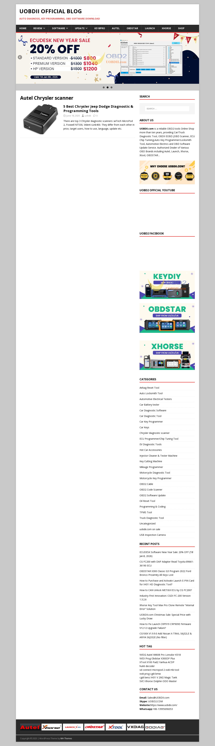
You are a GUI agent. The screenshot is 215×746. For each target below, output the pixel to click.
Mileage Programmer (151, 467)
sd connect (146, 669)
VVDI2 (143, 654)
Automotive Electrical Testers (156, 399)
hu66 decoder (147, 666)
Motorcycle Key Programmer (155, 478)
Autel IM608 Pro (156, 654)
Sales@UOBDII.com (158, 697)
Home (22, 28)
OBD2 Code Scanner (151, 489)
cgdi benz (145, 677)
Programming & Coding (152, 506)
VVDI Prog (145, 658)
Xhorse (166, 28)
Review (37, 28)
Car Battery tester (149, 404)
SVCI (142, 681)
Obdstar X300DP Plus (163, 658)
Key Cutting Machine (151, 461)
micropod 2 (158, 669)
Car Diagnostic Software (153, 410)
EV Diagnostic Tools (151, 444)
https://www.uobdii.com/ (163, 705)
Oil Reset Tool (147, 501)
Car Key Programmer (151, 421)
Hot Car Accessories (151, 449)
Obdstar (132, 28)
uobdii (88, 115)
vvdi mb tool (172, 669)
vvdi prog (145, 673)
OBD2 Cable (146, 484)
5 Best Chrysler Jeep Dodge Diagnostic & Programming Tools (98, 108)
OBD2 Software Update (153, 495)
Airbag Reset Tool (149, 387)
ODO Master (170, 681)
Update (80, 28)
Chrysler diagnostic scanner (155, 433)
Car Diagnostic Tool (150, 416)
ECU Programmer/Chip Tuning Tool (159, 438)
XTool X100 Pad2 (149, 662)
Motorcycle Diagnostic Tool (155, 472)
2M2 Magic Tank (168, 677)
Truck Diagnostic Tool (152, 517)
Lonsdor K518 (173, 654)
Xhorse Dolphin (153, 681)
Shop (181, 28)
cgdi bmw (155, 673)
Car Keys (144, 427)
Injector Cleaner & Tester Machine (158, 455)
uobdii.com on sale (150, 529)
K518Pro (99, 28)
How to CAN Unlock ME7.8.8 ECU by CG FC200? (166, 590)
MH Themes (66, 738)
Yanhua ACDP (166, 662)
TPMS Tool (146, 512)
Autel (116, 28)
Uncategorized (147, 523)
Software (58, 28)
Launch (150, 28)
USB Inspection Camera (153, 534)
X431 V (154, 677)
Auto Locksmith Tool (151, 393)
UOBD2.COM (155, 701)
